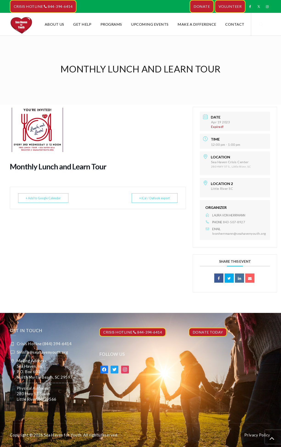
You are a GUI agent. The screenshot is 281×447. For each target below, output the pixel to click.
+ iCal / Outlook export (154, 198)
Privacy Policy (257, 435)
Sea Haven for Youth (62, 435)
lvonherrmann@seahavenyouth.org (239, 233)
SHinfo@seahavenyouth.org (42, 352)
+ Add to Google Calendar (43, 198)
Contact (235, 24)
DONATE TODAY (208, 332)
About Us (54, 24)
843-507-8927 (234, 222)
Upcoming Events (150, 24)
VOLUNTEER (230, 6)
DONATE (202, 6)
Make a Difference (197, 24)
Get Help (82, 24)
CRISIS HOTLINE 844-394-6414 (43, 6)
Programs (111, 24)
